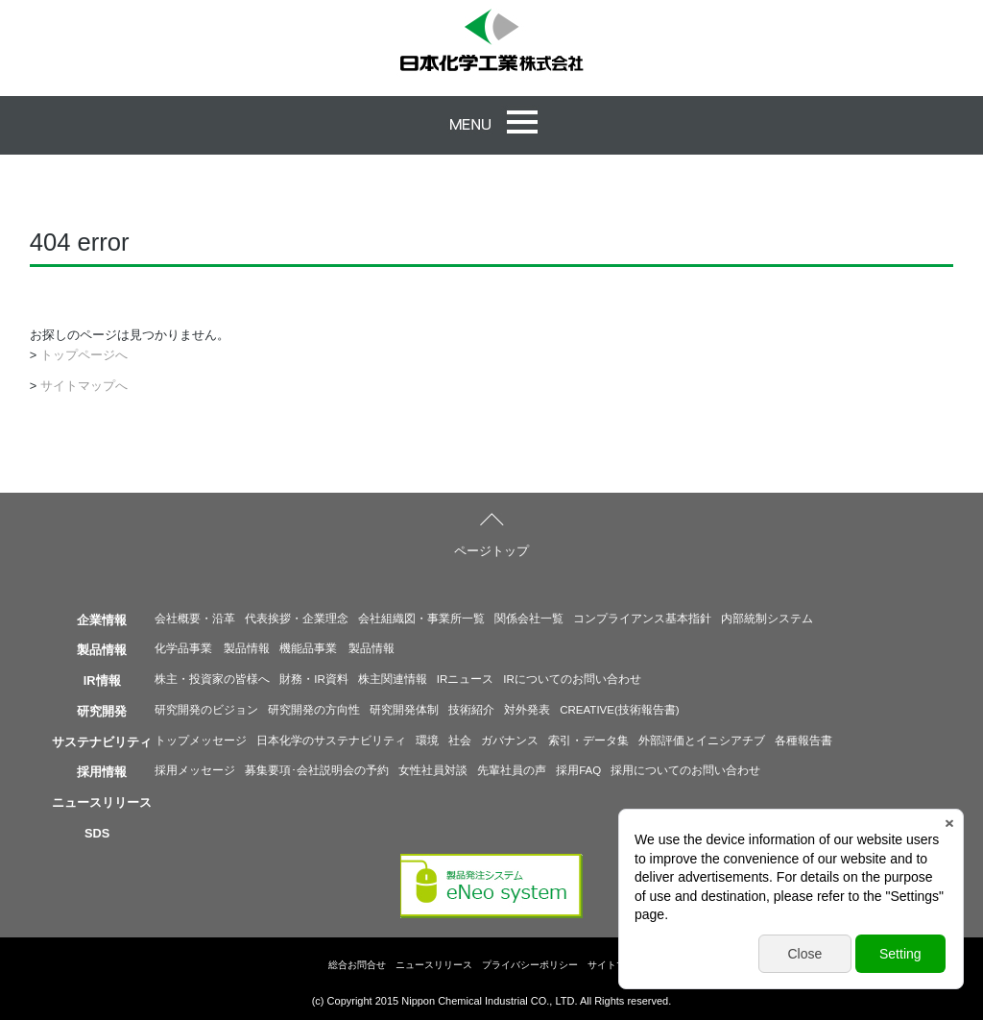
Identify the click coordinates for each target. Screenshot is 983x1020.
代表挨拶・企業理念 (296, 618)
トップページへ (84, 355)
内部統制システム (767, 618)
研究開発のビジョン (206, 710)
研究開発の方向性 (314, 710)
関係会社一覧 (528, 618)
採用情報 (102, 772)
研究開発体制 (404, 710)
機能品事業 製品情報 (337, 648)
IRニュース (465, 679)
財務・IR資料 (313, 679)
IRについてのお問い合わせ (572, 679)
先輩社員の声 (511, 770)
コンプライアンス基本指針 (642, 618)
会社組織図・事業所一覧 (421, 618)
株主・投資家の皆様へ (212, 679)
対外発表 (527, 710)
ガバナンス (510, 740)
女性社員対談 (433, 770)
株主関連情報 (392, 679)
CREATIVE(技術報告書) (619, 710)
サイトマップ (616, 964)
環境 (427, 740)
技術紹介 (471, 710)
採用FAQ (578, 770)
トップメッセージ (201, 740)
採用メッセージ (195, 770)
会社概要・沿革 (195, 618)
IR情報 (102, 680)
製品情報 (102, 650)
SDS (96, 833)
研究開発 (102, 711)
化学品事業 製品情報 (212, 648)
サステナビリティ (102, 742)
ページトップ (491, 551)
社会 (459, 740)
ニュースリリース (102, 802)
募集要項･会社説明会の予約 (317, 770)
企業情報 (102, 620)
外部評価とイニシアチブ (701, 740)
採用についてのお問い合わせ (685, 770)
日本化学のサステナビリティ (331, 740)
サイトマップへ (84, 385)
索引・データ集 (588, 740)
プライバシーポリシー (530, 964)
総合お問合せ (357, 964)
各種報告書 (803, 740)
